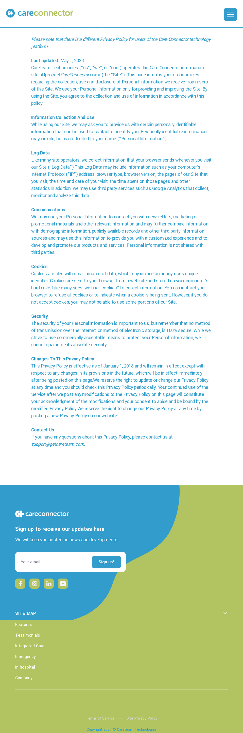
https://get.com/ (70, 75)
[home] (19, 13)
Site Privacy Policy (142, 718)
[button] (230, 14)
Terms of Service (100, 718)
